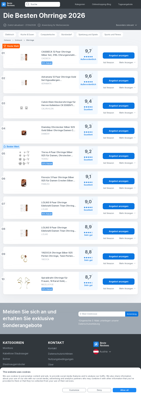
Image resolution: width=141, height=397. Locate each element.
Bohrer (6, 358)
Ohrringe (30, 40)
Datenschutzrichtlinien (60, 353)
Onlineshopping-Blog (101, 4)
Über (51, 364)
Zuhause (7, 40)
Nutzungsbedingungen (60, 359)
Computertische (48, 34)
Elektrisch (9, 34)
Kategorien (80, 4)
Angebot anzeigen (118, 55)
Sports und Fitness (112, 34)
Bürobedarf (67, 34)
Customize (74, 390)
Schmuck (18, 40)
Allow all (124, 390)
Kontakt (52, 348)
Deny (99, 390)
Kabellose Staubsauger (15, 353)
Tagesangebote (125, 4)
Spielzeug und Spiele (88, 34)
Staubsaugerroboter (14, 364)
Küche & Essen (27, 34)
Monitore (8, 348)
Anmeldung (129, 314)
